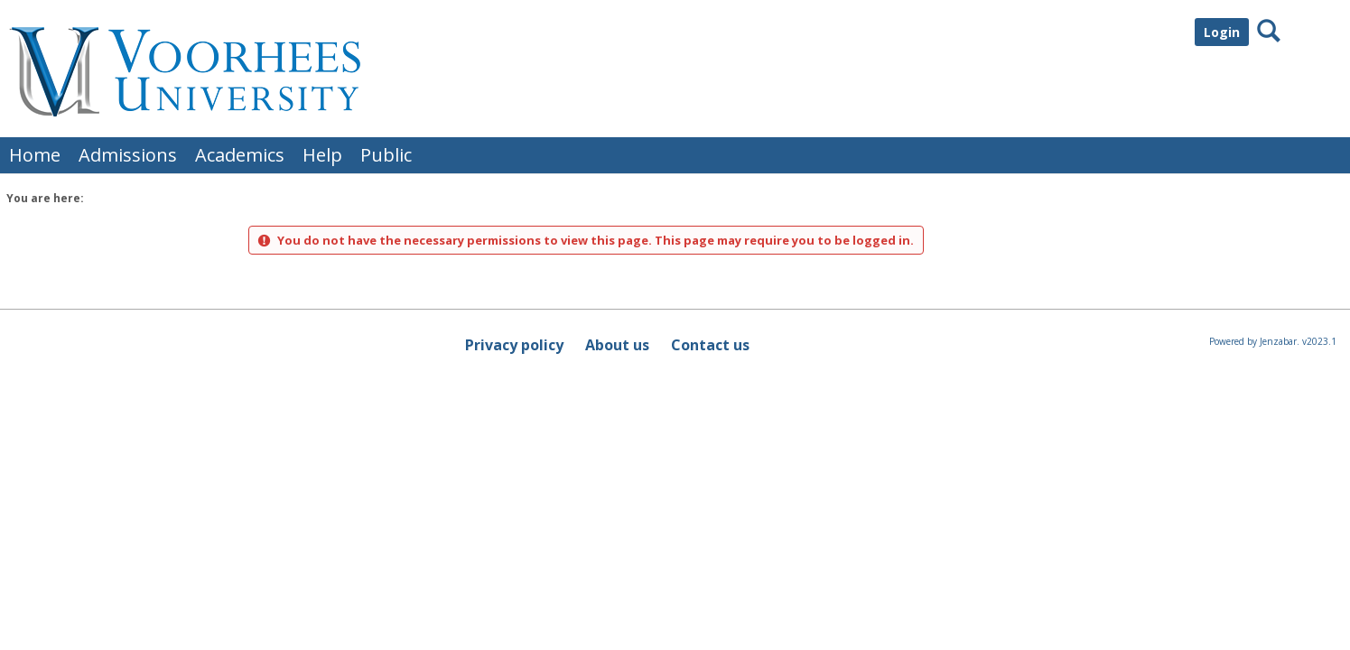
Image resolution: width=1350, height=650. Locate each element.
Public (386, 155)
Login (1222, 32)
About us (617, 345)
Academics (239, 155)
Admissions (128, 155)
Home (35, 155)
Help (322, 155)
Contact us (710, 345)
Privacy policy (514, 345)
